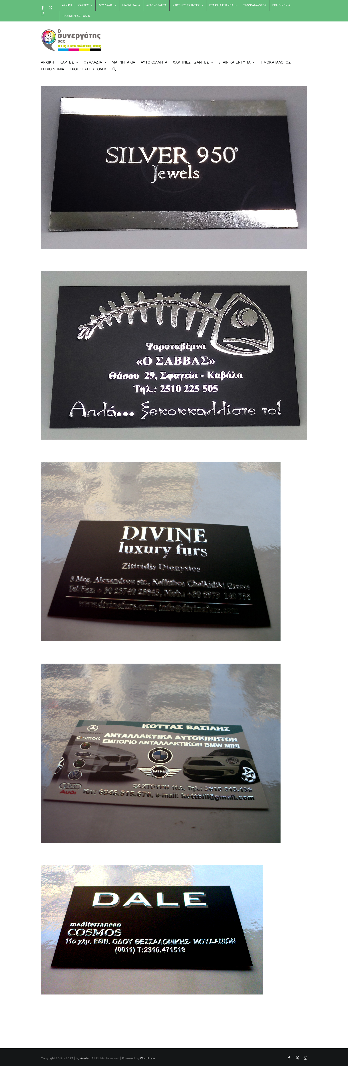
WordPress (148, 1058)
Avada (84, 1058)
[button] (114, 69)
